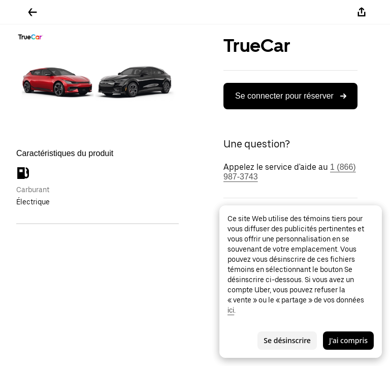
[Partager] (361, 12)
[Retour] (32, 12)
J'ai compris (348, 340)
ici (231, 310)
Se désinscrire (287, 340)
